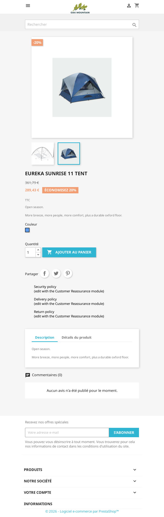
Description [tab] (44, 337)
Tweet (56, 273)
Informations (38, 503)
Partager (44, 273)
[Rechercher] (82, 24)
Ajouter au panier (69, 252)
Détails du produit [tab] (77, 337)
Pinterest (67, 273)
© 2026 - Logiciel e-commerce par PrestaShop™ (82, 511)
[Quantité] (30, 252)
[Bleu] (28, 231)
